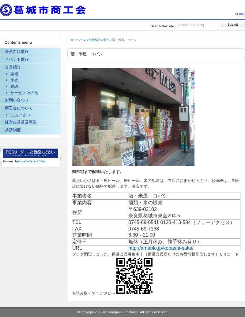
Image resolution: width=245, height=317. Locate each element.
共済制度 (13, 130)
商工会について (19, 108)
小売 (106, 40)
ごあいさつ (20, 114)
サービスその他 (24, 92)
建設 (14, 86)
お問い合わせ (17, 100)
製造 (14, 74)
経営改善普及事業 (21, 122)
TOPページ (78, 40)
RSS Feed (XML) (30, 153)
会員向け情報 (17, 51)
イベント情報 (17, 59)
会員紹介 (95, 40)
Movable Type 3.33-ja (31, 161)
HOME (240, 14)
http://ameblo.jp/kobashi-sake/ (161, 248)
